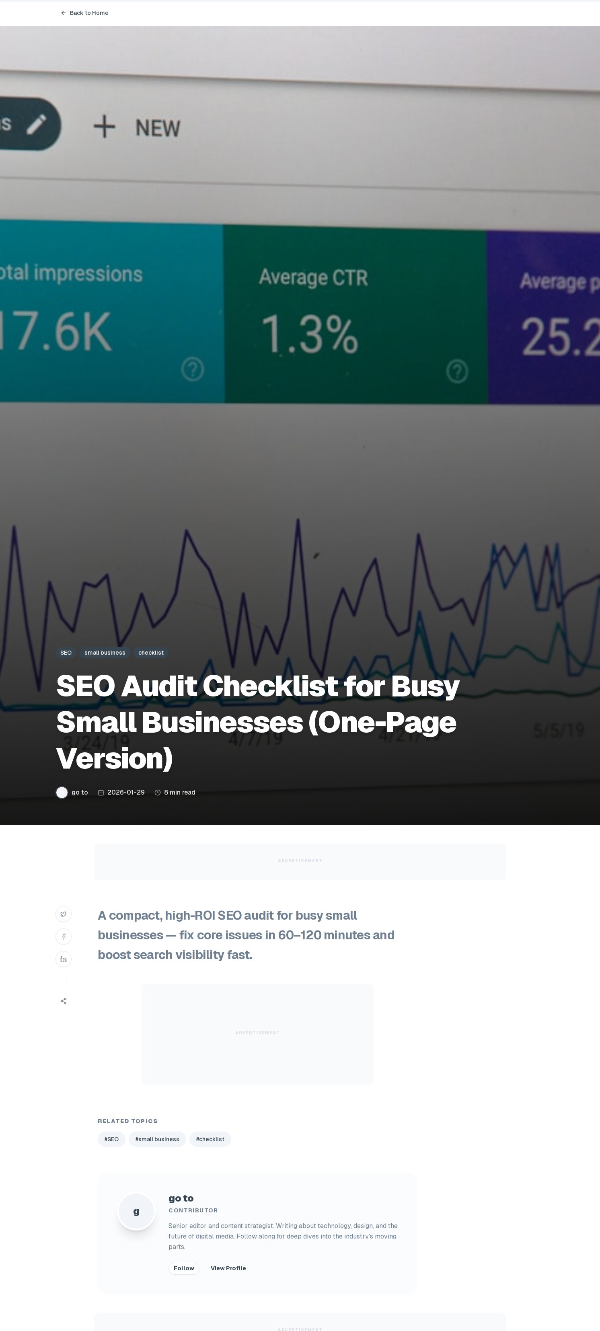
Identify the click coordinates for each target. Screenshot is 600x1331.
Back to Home (84, 12)
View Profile (228, 1268)
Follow (184, 1268)
